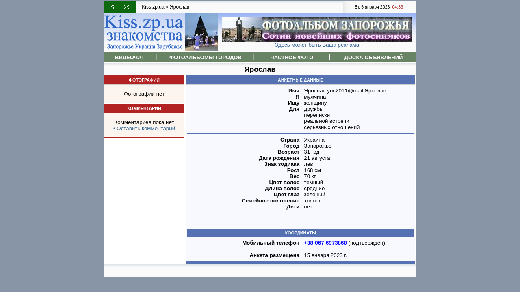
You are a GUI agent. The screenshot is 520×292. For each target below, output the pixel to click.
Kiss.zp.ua (153, 7)
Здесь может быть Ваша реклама (317, 45)
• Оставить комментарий (144, 128)
